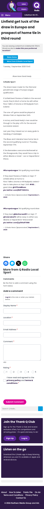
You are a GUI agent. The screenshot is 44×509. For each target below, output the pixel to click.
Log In (24, 438)
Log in (7, 297)
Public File (28, 492)
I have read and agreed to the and (20, 380)
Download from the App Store (13, 466)
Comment (8, 341)
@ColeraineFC (9, 217)
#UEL (32, 184)
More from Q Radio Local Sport (20, 61)
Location (8, 317)
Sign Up (10, 438)
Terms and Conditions (13, 495)
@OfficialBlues (19, 187)
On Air (37, 492)
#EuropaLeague (10, 170)
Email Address (10, 329)
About (4, 492)
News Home (12, 57)
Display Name (10, 305)
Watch (22, 9)
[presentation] (21, 391)
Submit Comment (15, 401)
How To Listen (15, 492)
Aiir (37, 502)
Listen (22, 4)
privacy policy (14, 380)
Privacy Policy (31, 495)
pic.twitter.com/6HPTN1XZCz (16, 190)
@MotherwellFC (20, 214)
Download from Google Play (12, 472)
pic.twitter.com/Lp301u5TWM (16, 222)
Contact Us (21, 497)
